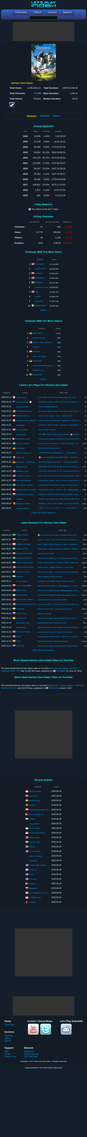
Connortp (32, 879)
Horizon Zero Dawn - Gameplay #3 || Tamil (55, 609)
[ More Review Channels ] (43, 650)
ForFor (31, 874)
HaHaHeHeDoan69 (37, 833)
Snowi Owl (37, 361)
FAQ (6, 1051)
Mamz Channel (35, 791)
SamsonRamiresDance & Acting (46, 366)
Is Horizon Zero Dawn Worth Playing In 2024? (56, 581)
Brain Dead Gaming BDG (26, 604)
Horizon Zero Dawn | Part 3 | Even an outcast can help (61, 480)
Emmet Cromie (39, 338)
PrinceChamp (21, 581)
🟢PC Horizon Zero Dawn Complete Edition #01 (57, 535)
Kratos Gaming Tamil (24, 562)
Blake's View (21, 590)
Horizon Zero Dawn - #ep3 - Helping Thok (55, 416)
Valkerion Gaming (23, 544)
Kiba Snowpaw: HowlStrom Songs (30, 489)
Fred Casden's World (24, 599)
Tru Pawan (33, 861)
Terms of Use (10, 1056)
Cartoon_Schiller (22, 443)
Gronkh (38, 296)
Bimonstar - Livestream (25, 462)
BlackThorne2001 (23, 439)
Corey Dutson (21, 397)
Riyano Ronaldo (35, 856)
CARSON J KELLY (23, 476)
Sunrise (32, 846)
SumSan (19, 576)
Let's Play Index (31, 1056)
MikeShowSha (40, 305)
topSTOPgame (22, 539)
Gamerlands (21, 434)
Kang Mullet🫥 (35, 824)
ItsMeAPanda (34, 800)
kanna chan (20, 627)
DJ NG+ (36, 347)
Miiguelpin (33, 888)
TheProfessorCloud (24, 411)
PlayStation (39, 264)
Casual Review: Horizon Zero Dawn (52, 600)
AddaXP (32, 819)
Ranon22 (36, 351)
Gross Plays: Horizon (47, 430)
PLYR (18, 641)
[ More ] (43, 310)
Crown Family (34, 851)
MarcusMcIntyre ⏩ (24, 402)
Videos (56, 116)
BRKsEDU (39, 282)
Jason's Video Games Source (45, 342)
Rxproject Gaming (23, 503)
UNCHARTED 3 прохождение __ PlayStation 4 (58, 453)
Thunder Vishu (35, 842)
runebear (19, 499)
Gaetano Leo (38, 370)
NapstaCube (21, 618)
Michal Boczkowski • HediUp (40, 809)
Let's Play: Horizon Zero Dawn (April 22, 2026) (57, 397)
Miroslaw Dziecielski (24, 553)
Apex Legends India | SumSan (50, 577)
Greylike (32, 902)
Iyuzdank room (35, 897)
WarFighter (20, 425)
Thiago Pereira (22, 535)
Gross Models (21, 429)
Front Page (9, 1025)
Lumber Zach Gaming (37, 865)
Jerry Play (20, 646)
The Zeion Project (23, 632)
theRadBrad (40, 278)
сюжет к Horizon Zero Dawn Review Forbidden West (59, 540)
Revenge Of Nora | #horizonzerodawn (53, 641)
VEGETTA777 (40, 269)
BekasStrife (37, 375)
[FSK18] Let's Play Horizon (49, 448)
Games (8, 1041)
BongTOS (33, 869)
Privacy (8, 1054)
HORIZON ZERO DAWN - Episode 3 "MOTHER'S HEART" (62, 425)
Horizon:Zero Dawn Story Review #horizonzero (57, 618)
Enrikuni (32, 883)
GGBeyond (29, 1051)
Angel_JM (20, 457)
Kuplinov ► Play (41, 287)
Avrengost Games (23, 572)
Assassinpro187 (22, 407)
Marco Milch (38, 333)
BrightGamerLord (23, 416)
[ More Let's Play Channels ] (43, 513)
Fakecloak (20, 609)
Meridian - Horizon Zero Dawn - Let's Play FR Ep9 (59, 503)
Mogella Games (22, 508)
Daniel (18, 636)
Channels (45, 116)
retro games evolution (24, 485)
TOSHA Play (21, 613)
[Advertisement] (43, 31)
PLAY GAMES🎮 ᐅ (24, 586)
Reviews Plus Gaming (25, 567)
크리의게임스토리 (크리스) (40, 893)
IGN (36, 292)
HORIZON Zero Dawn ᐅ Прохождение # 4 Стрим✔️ (59, 586)
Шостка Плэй (21, 595)
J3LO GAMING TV (36, 814)
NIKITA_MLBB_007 (24, 453)
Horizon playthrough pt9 (48, 406)
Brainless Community (24, 494)
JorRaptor (39, 273)
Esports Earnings (31, 1054)
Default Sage (34, 837)
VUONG (32, 805)
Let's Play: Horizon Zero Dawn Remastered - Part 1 (59, 476)
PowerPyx (39, 301)
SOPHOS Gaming (23, 480)
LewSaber (33, 796)
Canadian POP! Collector (26, 420)
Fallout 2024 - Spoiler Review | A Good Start (55, 567)
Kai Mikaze (20, 448)
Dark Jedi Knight (39, 356)
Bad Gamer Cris (22, 623)
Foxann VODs (21, 467)
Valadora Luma (22, 471)
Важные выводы (44, 613)
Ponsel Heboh (34, 828)
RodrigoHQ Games (23, 558)
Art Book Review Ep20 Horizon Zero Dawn (55, 632)
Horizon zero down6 (46, 553)
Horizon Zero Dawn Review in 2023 (52, 623)
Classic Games (22, 549)
